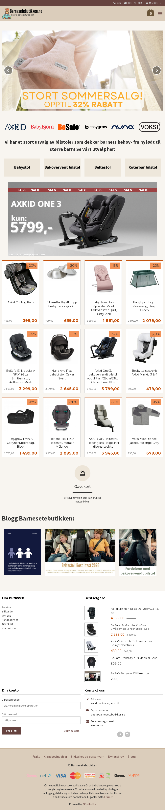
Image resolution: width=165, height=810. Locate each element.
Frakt (36, 756)
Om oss (6, 615)
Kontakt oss (9, 628)
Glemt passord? (72, 731)
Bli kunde (7, 611)
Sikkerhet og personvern (87, 756)
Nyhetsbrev (116, 756)
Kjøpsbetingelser (55, 756)
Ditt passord (9, 714)
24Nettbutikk (89, 804)
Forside (6, 607)
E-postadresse (11, 699)
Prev (12, 69)
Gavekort (7, 624)
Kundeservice (10, 620)
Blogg (132, 756)
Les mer (108, 797)
